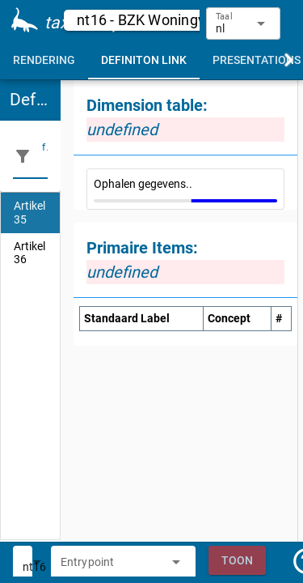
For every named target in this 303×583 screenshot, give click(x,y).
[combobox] (111, 567)
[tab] (44, 59)
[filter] (45, 156)
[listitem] (30, 213)
